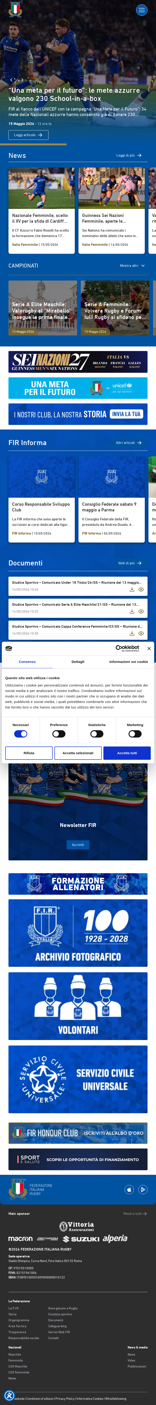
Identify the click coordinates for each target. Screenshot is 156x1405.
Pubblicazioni (137, 1366)
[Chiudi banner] (149, 648)
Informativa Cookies (89, 1398)
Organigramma (18, 1320)
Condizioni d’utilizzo (40, 1398)
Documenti (55, 1320)
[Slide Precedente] (11, 80)
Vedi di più (130, 563)
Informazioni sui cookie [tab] (129, 662)
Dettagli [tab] (78, 662)
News (12, 1378)
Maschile (14, 1354)
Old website (16, 1398)
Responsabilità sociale (23, 1338)
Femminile (15, 1360)
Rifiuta (29, 753)
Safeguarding (57, 1326)
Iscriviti (78, 845)
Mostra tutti (136, 1213)
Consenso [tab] (27, 662)
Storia (12, 1314)
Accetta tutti (127, 753)
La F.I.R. (13, 1308)
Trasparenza (17, 1332)
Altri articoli (129, 443)
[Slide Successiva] (22, 80)
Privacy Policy (65, 1398)
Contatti (53, 1338)
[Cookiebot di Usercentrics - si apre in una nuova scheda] (119, 648)
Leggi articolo (28, 135)
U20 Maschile (17, 1366)
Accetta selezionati (77, 753)
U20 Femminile (18, 1372)
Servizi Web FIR (59, 1332)
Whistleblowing (115, 1398)
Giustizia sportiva (60, 1314)
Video (131, 1360)
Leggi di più (129, 155)
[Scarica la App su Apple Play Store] (129, 1189)
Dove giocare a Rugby (63, 1308)
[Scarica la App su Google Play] (143, 1189)
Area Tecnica (17, 1326)
